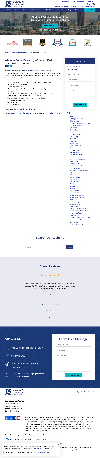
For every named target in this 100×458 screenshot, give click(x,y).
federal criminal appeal (78, 211)
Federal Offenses (75, 150)
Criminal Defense (76, 125)
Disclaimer (66, 392)
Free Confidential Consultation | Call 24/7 (78, 2)
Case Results (47, 10)
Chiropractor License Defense (80, 123)
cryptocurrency (75, 204)
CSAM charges (75, 121)
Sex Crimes (73, 179)
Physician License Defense (79, 170)
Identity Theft (74, 164)
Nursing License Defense (78, 166)
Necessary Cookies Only (26, 452)
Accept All (9, 452)
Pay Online (78, 10)
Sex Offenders (74, 182)
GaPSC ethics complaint (78, 159)
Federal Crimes (75, 148)
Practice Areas (34, 10)
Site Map (83, 392)
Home (9, 10)
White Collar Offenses (77, 197)
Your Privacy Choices (14, 439)
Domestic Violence (76, 134)
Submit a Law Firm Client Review (50, 318)
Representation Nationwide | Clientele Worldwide (74, 6)
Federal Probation (76, 152)
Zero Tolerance (75, 199)
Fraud (32, 113)
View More (50, 311)
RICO (71, 173)
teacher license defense (78, 224)
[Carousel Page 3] (50, 305)
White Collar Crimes (76, 195)
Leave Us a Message (73, 339)
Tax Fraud (73, 184)
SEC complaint (75, 177)
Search (69, 247)
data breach (74, 206)
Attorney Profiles (20, 10)
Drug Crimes (74, 139)
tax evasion (74, 222)
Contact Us (89, 10)
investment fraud (76, 213)
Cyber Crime (16, 113)
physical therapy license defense (81, 217)
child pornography (76, 202)
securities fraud (75, 220)
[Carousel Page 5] (58, 305)
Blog (69, 10)
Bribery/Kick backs (76, 119)
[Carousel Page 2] (46, 305)
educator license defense (78, 209)
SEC (71, 175)
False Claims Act (75, 146)
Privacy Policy (75, 392)
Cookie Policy (29, 439)
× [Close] (58, 445)
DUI (71, 132)
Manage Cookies (41, 439)
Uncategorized (40, 113)
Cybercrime (25, 113)
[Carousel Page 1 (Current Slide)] (42, 305)
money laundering (76, 215)
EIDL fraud (73, 141)
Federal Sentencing (76, 155)
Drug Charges (74, 137)
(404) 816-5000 (88, 4)
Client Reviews (59, 10)
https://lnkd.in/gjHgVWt (26, 109)
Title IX (72, 188)
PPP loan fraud (75, 168)
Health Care (74, 161)
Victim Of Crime (54, 113)
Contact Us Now (50, 26)
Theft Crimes (74, 186)
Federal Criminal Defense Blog (18, 52)
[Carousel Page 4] (54, 305)
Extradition (74, 143)
